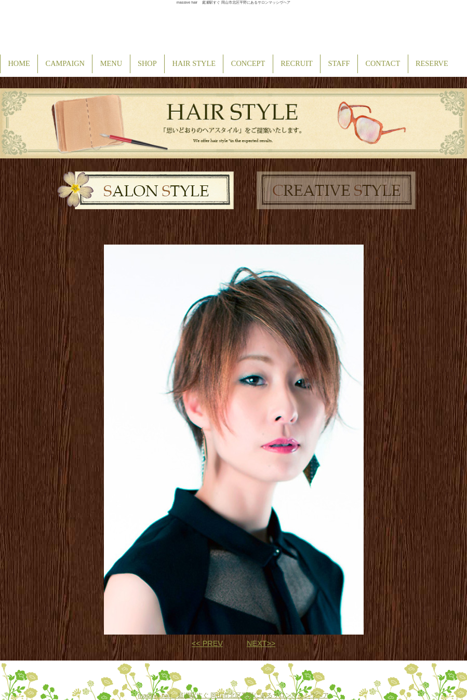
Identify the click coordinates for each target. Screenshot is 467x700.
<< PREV (207, 643)
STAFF (339, 63)
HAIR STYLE (194, 63)
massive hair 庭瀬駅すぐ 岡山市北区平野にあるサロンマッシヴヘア (233, 695)
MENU (111, 63)
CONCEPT (248, 63)
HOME (19, 63)
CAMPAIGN (65, 63)
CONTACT (382, 63)
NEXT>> (261, 643)
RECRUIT (297, 63)
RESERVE (432, 63)
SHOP (147, 63)
